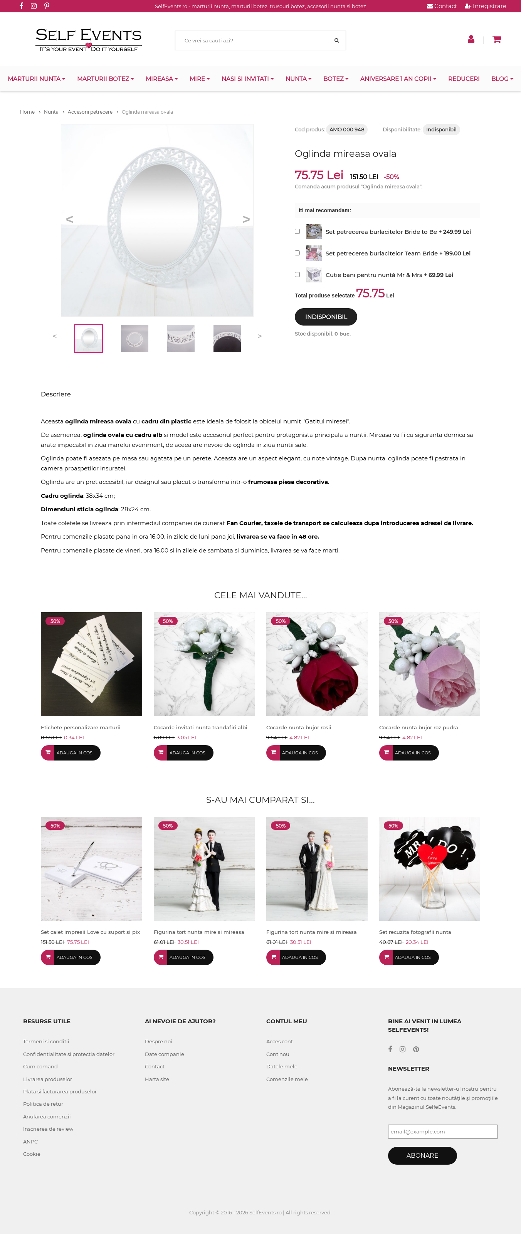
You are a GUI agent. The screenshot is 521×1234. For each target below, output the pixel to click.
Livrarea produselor (47, 1079)
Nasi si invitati (248, 78)
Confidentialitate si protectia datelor (68, 1054)
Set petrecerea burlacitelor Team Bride (382, 253)
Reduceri (464, 78)
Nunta (299, 78)
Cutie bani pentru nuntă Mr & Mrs (374, 275)
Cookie (31, 1154)
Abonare (423, 1155)
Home (30, 112)
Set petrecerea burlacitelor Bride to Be (381, 231)
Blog (502, 78)
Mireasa (162, 78)
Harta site (157, 1079)
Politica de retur (43, 1104)
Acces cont (279, 1041)
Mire (200, 78)
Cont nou (277, 1054)
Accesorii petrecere (93, 112)
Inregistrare (485, 6)
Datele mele (281, 1066)
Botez (336, 78)
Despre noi (158, 1041)
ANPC (30, 1141)
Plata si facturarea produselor (60, 1091)
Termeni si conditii (46, 1041)
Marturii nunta (37, 78)
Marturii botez (105, 78)
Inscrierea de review (48, 1129)
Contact (442, 6)
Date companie (164, 1054)
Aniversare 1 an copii (398, 78)
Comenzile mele (287, 1079)
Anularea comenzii (47, 1116)
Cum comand (40, 1066)
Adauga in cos (74, 753)
